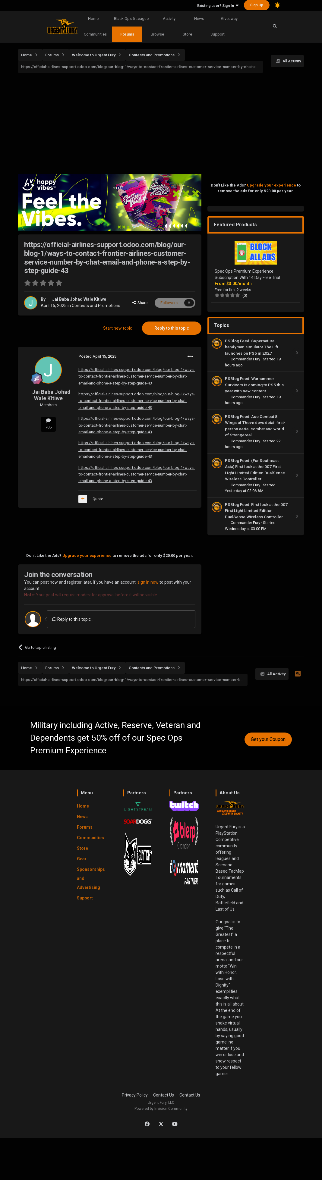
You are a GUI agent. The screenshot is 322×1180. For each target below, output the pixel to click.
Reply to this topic (171, 328)
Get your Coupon (268, 739)
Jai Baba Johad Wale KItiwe (79, 299)
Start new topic (117, 328)
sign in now (148, 582)
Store (187, 34)
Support (217, 34)
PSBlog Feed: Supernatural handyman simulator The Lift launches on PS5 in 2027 (251, 347)
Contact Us (163, 1095)
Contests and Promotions (96, 305)
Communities (95, 34)
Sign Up (256, 5)
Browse (157, 34)
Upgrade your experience (87, 555)
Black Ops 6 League (131, 18)
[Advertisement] (170, 124)
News (199, 18)
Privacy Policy (135, 1095)
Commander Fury (246, 359)
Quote (98, 499)
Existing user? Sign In (217, 6)
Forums (127, 34)
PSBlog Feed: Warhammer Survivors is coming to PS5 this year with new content (254, 384)
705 (48, 423)
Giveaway (229, 18)
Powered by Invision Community (161, 1108)
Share (139, 302)
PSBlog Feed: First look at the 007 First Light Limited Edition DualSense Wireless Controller (256, 510)
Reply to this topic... (72, 619)
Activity (169, 18)
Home (93, 18)
